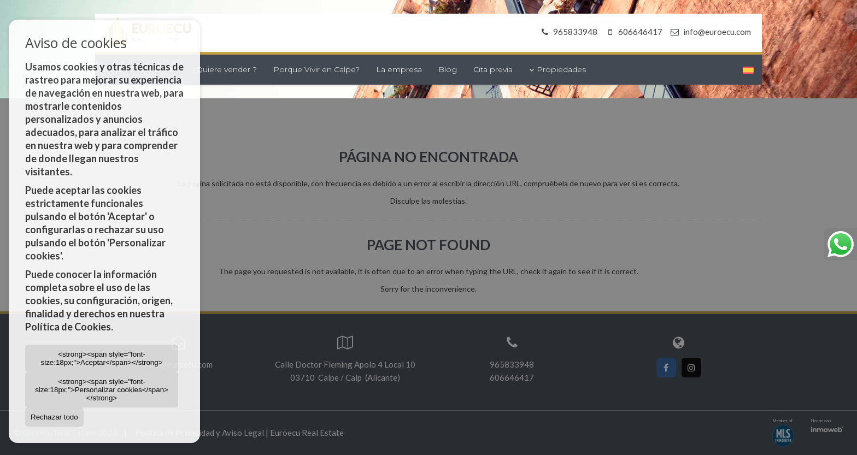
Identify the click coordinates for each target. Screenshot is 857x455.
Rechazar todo (54, 417)
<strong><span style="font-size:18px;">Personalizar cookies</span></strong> (101, 389)
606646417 (632, 32)
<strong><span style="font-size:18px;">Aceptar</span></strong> (102, 358)
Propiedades (557, 69)
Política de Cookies (68, 327)
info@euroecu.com (717, 32)
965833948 (567, 32)
